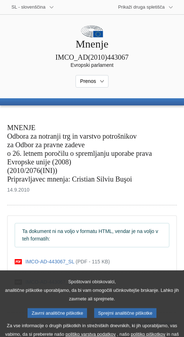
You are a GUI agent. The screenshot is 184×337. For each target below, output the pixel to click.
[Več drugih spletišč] (146, 7)
